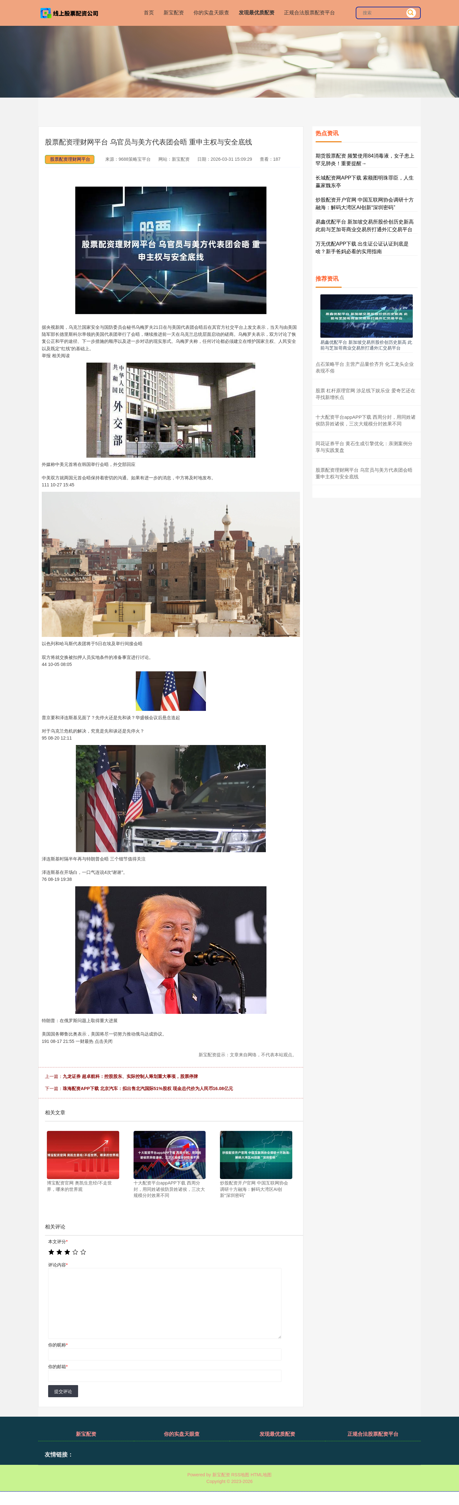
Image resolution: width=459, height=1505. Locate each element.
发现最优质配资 (256, 12)
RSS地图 (240, 1474)
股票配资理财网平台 (70, 159)
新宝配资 (174, 12)
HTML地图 (261, 1474)
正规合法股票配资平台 (309, 12)
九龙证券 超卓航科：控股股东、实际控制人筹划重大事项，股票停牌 (130, 1076)
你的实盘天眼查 (211, 12)
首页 (149, 12)
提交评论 (63, 1391)
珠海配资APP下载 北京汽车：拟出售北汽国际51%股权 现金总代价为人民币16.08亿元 (148, 1088)
